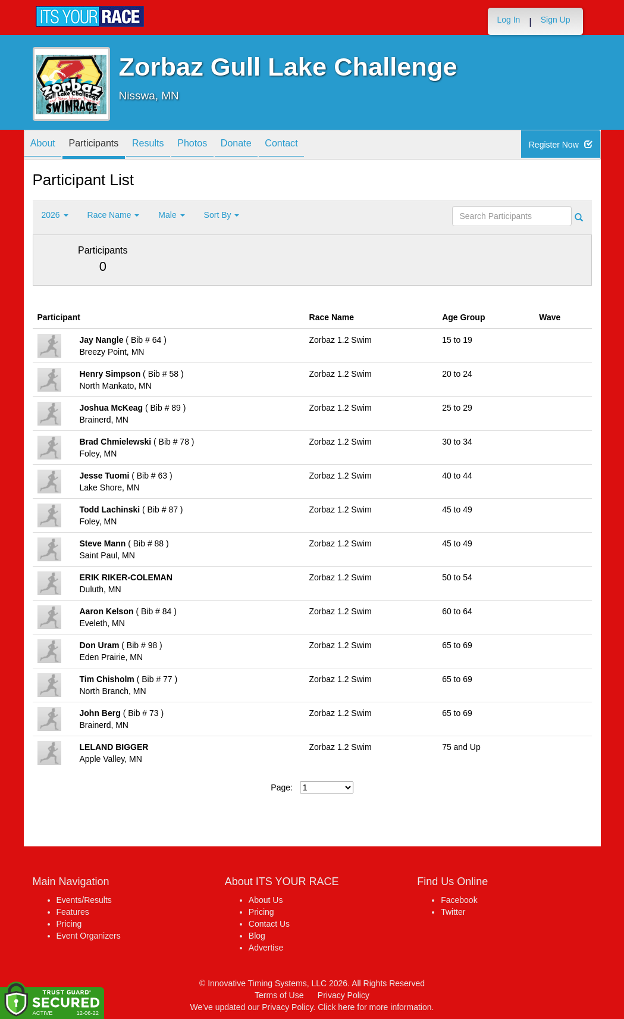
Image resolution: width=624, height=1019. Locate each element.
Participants (104, 145)
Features (73, 912)
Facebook (459, 900)
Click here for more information (374, 1007)
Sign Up (555, 19)
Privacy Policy (343, 995)
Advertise (266, 947)
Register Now (562, 145)
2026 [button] (55, 215)
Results (166, 145)
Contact (320, 145)
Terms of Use (279, 995)
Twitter (453, 912)
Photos (217, 145)
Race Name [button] (113, 215)
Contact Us (269, 924)
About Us (266, 900)
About (46, 145)
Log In (508, 19)
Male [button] (171, 215)
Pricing (69, 924)
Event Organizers (89, 935)
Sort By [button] (222, 215)
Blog (257, 935)
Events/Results (84, 900)
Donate (268, 145)
